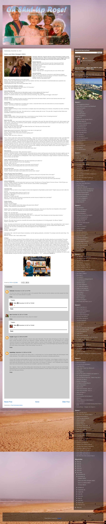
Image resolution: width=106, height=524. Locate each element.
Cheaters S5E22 (82, 478)
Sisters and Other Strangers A (83, 344)
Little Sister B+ (80, 294)
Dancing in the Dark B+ (82, 316)
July (79, 494)
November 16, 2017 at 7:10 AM (19, 314)
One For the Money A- (81, 209)
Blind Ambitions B (80, 145)
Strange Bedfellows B (81, 219)
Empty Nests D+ (80, 202)
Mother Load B (80, 422)
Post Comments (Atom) (16, 405)
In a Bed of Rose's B (81, 130)
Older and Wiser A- (81, 392)
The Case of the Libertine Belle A (84, 414)
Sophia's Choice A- (81, 296)
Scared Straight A (80, 271)
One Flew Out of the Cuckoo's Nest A (85, 455)
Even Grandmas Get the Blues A (84, 396)
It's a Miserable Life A (81, 160)
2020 (78, 466)
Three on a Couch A (81, 226)
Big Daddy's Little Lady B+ (82, 164)
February (80, 504)
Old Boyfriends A (80, 437)
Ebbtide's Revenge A (81, 381)
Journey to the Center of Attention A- (85, 446)
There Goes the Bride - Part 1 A (84, 388)
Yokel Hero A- (79, 262)
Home (37, 402)
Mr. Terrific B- (79, 249)
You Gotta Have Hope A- (82, 286)
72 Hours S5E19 (82, 484)
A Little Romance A (81, 127)
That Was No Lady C (81, 128)
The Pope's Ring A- (81, 435)
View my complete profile (89, 60)
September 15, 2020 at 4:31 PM (23, 352)
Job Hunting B (79, 143)
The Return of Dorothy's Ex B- (83, 123)
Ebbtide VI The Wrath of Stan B (84, 444)
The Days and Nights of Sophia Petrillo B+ (86, 258)
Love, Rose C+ (80, 172)
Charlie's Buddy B (80, 228)
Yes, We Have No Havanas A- (83, 256)
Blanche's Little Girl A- (81, 232)
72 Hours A (79, 341)
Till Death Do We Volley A (82, 290)
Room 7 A (78, 431)
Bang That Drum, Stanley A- (83, 264)
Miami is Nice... (79, 71)
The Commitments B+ (81, 440)
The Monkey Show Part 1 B (83, 425)
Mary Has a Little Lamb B (82, 329)
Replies (13, 300)
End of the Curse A (81, 155)
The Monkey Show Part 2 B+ (83, 427)
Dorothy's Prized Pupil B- (82, 192)
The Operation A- (80, 136)
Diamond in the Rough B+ (82, 194)
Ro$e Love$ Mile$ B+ (81, 429)
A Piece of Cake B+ (81, 200)
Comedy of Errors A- (81, 322)
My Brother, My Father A (82, 237)
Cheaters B (79, 346)
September (81, 489)
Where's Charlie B (80, 420)
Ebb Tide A (79, 326)
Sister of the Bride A (81, 385)
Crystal (11, 336)
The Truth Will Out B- (81, 132)
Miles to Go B (79, 386)
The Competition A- (81, 115)
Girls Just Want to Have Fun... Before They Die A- (88, 377)
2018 (78, 470)
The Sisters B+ (80, 175)
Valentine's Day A (80, 282)
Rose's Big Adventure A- (82, 245)
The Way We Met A (81, 149)
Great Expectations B (81, 331)
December (81, 474)
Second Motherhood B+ (82, 138)
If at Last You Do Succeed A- (83, 364)
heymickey (12, 352)
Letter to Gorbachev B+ (82, 217)
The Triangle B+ (80, 111)
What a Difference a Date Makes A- (85, 400)
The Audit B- (79, 224)
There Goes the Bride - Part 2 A (84, 390)
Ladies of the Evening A (82, 157)
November (81, 476)
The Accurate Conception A (83, 311)
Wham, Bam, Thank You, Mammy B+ (85, 368)
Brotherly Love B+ (80, 220)
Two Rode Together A (81, 284)
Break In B (79, 117)
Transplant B (79, 110)
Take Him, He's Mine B (82, 158)
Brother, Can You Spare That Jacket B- (85, 269)
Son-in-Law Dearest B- (82, 196)
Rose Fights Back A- (81, 312)
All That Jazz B (80, 324)
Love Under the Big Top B (82, 314)
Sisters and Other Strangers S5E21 (86, 480)
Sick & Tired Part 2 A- (81, 309)
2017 (78, 472)
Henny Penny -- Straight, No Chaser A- (85, 407)
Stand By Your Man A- (81, 379)
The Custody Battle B (81, 125)
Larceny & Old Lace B (81, 243)
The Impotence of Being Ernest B (84, 279)
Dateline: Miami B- (80, 423)
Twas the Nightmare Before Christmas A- (86, 173)
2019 (78, 468)
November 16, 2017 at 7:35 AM (26, 303)
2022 (78, 461)
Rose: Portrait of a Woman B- (83, 450)
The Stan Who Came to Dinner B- (84, 177)
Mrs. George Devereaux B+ (83, 375)
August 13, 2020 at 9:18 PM (20, 336)
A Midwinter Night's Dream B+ (83, 448)
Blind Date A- (79, 275)
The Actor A (79, 179)
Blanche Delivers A (81, 360)
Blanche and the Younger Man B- (84, 119)
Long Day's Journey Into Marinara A (85, 188)
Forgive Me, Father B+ (81, 187)
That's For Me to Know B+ (82, 418)
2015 (78, 507)
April (79, 500)
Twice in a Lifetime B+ (81, 343)
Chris (15, 303)
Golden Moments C (81, 239)
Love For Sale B (80, 402)
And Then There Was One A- (83, 183)
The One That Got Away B (82, 260)
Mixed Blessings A (80, 247)
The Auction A (79, 277)
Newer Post (8, 402)
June (79, 496)
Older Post (66, 402)
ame (11, 314)
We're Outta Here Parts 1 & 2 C (84, 301)
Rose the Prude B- (80, 108)
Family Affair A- (80, 166)
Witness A (78, 398)
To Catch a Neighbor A (81, 198)
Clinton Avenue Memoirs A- (83, 335)
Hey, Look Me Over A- (81, 412)
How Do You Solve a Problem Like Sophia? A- (87, 373)
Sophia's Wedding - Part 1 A (83, 265)
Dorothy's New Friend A (82, 234)
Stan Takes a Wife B (81, 273)
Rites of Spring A (80, 297)
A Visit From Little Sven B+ (82, 222)
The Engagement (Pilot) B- (82, 104)
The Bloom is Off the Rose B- (83, 383)
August (80, 492)
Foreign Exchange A (81, 299)
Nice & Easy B (79, 134)
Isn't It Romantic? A (81, 162)
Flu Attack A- (79, 142)
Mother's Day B (80, 250)
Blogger (59, 518)
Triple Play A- (79, 333)
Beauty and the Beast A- (82, 416)
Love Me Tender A (80, 281)
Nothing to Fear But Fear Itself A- (84, 215)
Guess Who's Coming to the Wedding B (86, 106)
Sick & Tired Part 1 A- (81, 307)
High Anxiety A (80, 292)
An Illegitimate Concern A (82, 339)
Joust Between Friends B (82, 170)
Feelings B (79, 370)
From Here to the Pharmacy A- (83, 433)
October (80, 487)
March (79, 502)
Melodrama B (79, 394)
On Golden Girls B (80, 113)
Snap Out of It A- (80, 366)
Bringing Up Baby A (81, 211)
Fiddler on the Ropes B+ (82, 288)
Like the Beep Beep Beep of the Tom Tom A (87, 337)
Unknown (12, 290)
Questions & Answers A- (82, 442)
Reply (11, 296)
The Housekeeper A (81, 213)
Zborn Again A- (80, 371)
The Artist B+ (79, 230)
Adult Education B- (81, 140)
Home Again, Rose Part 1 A (83, 452)
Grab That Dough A (81, 235)
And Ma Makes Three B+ (82, 241)
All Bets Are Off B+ (81, 351)
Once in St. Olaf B (80, 362)
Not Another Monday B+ (82, 318)
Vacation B (79, 168)
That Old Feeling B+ (81, 320)
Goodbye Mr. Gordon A (82, 439)
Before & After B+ (80, 181)
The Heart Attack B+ (81, 121)
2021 (78, 463)
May (79, 498)
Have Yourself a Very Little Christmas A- (86, 327)
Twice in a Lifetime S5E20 (84, 482)
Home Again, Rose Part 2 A (83, 454)
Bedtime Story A (80, 185)
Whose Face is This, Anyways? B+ (84, 190)
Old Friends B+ (80, 207)
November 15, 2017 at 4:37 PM (22, 290)
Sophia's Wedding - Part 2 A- (83, 267)
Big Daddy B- (79, 147)
